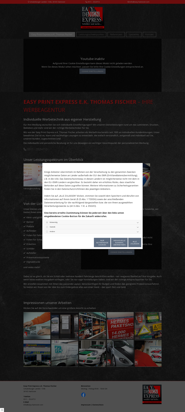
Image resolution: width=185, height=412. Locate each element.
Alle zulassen (130, 242)
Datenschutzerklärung (52, 242)
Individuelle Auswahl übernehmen (108, 242)
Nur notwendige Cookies (85, 242)
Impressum (66, 242)
